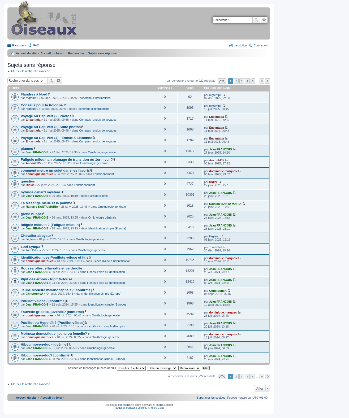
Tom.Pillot (32, 250)
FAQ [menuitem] (36, 45)
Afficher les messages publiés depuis (107, 367)
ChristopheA (34, 293)
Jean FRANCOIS (37, 152)
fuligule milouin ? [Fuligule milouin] (50, 225)
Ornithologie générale (102, 152)
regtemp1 (32, 97)
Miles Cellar (158, 407)
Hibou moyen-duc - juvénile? (44, 344)
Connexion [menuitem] (260, 45)
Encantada (33, 119)
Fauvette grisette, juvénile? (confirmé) (52, 312)
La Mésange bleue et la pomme (46, 203)
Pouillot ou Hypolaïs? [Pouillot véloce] (52, 323)
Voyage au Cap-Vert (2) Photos (46, 116)
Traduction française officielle (130, 407)
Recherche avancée (264, 20)
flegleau (31, 239)
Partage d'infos (98, 195)
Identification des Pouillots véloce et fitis (54, 257)
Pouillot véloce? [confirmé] (43, 301)
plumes (27, 149)
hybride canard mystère (40, 192)
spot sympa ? (32, 247)
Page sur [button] (222, 81)
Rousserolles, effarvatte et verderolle (51, 268)
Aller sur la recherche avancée (30, 71)
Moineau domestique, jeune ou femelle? (54, 334)
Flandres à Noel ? (35, 94)
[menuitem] (211, 397)
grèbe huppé (31, 214)
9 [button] (262, 81)
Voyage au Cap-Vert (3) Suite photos (51, 127)
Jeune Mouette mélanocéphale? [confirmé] (56, 290)
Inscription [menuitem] (240, 45)
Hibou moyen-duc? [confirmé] (46, 355)
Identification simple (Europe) (107, 228)
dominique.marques (40, 174)
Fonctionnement (103, 174)
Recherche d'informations (93, 97)
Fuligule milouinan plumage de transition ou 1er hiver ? (67, 160)
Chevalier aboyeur (36, 236)
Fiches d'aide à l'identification (111, 261)
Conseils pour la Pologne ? (43, 105)
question (28, 181)
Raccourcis (19, 45)
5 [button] (253, 81)
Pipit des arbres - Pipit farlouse (46, 279)
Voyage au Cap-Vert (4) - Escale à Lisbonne (56, 138)
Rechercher (256, 20)
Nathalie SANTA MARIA (42, 206)
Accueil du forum (52, 53)
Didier (30, 184)
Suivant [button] (267, 81)
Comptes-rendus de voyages (98, 119)
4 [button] (247, 81)
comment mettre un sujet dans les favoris (55, 170)
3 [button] (242, 81)
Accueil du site (26, 53)
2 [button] (236, 81)
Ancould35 (33, 163)
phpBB (127, 404)
